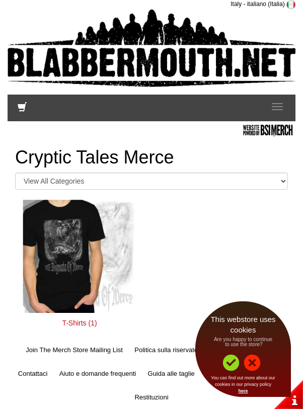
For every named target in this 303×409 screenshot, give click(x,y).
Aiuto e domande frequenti (97, 373)
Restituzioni (151, 397)
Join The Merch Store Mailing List (74, 350)
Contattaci (33, 373)
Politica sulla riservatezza (171, 350)
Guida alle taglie (171, 373)
